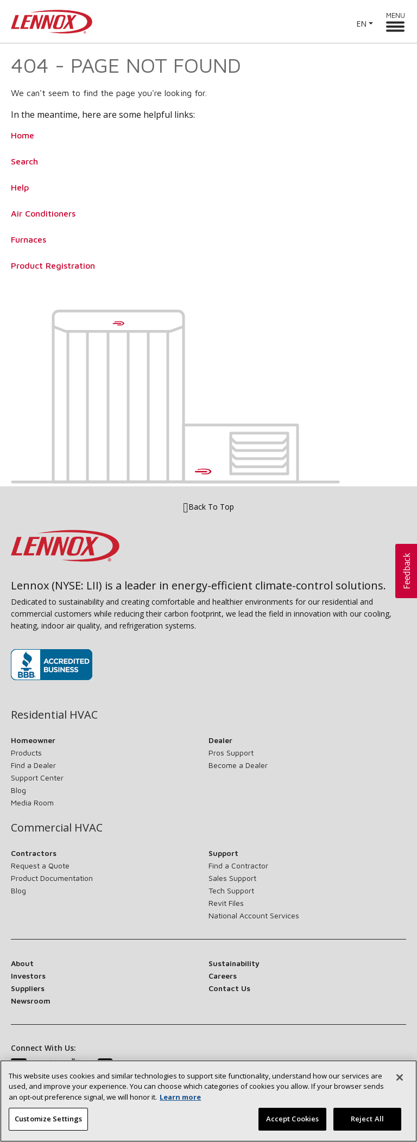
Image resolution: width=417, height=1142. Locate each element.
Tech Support (231, 890)
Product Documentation (52, 878)
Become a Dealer (238, 765)
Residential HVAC (54, 715)
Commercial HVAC (57, 828)
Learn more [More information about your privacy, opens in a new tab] (180, 1098)
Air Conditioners (43, 213)
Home (22, 135)
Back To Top (208, 507)
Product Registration (53, 265)
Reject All (367, 1120)
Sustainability (234, 963)
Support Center (37, 777)
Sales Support (232, 878)
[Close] (400, 1078)
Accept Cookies (292, 1120)
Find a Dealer (33, 765)
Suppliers (28, 988)
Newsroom (30, 1000)
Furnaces (28, 239)
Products (26, 752)
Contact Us (229, 988)
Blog (18, 790)
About (22, 963)
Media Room (32, 802)
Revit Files (226, 903)
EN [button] (361, 23)
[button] (406, 571)
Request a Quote (40, 865)
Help (20, 187)
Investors (28, 975)
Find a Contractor (238, 865)
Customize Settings (48, 1120)
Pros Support (231, 752)
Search (24, 161)
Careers (222, 975)
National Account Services (253, 915)
